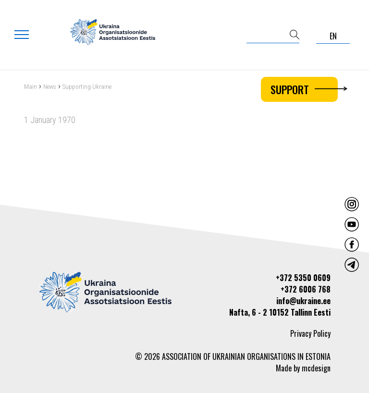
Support (304, 89)
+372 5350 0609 (303, 277)
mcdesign (316, 368)
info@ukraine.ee (303, 301)
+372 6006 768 (306, 289)
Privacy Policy (310, 333)
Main (30, 87)
